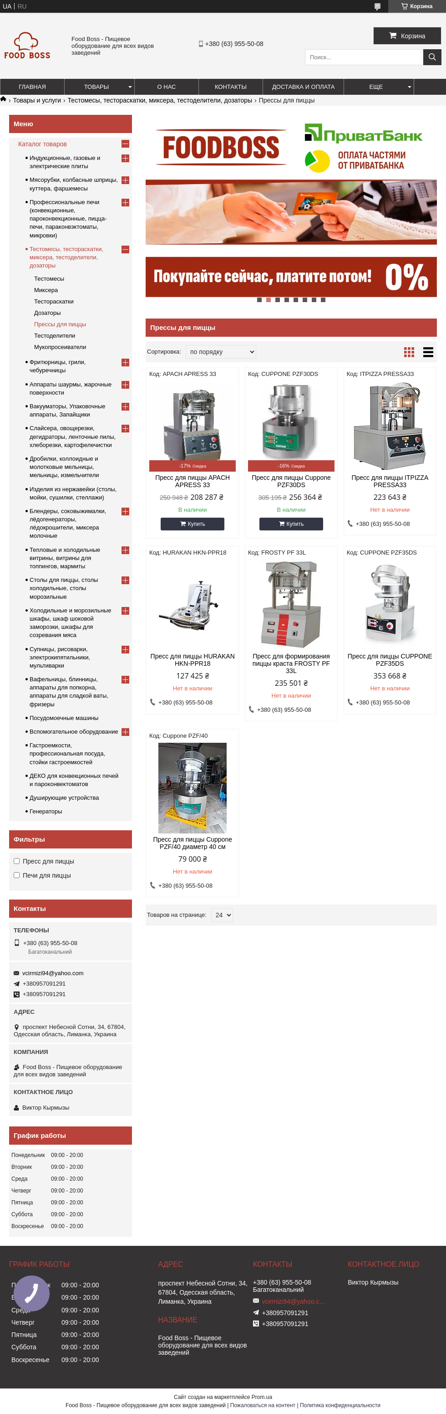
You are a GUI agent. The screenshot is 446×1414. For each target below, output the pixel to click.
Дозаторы (47, 312)
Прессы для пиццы (60, 324)
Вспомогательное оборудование (74, 731)
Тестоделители (54, 335)
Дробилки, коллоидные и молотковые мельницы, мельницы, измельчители (64, 466)
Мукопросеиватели (60, 347)
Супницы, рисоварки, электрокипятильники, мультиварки (60, 657)
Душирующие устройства (64, 797)
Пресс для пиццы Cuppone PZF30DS (291, 481)
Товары (96, 86)
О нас (166, 86)
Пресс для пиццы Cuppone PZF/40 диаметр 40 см (192, 843)
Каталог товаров (42, 144)
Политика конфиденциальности (340, 1405)
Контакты (231, 86)
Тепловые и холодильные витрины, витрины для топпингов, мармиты (65, 558)
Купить (196, 524)
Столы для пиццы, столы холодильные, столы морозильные (64, 588)
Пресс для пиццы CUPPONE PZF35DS (390, 660)
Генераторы (46, 811)
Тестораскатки (54, 301)
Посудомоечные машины (64, 718)
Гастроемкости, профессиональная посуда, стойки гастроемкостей (67, 753)
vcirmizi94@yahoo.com (53, 973)
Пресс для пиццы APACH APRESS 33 (192, 481)
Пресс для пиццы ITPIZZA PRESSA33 (389, 481)
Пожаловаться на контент (262, 1405)
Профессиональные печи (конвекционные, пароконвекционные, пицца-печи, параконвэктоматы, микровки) (68, 219)
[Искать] (432, 57)
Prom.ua (262, 1397)
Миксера (46, 290)
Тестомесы (49, 278)
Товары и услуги (37, 100)
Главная (32, 86)
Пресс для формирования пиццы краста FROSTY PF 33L (291, 663)
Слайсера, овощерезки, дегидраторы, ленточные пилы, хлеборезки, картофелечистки (73, 436)
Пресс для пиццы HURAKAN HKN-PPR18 (193, 660)
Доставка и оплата (303, 86)
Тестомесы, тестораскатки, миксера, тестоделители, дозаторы (160, 100)
